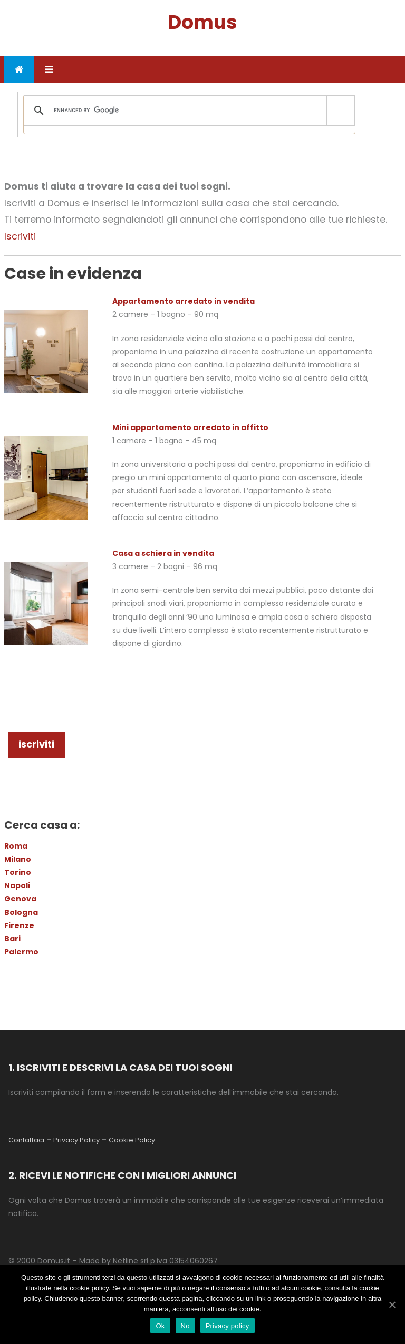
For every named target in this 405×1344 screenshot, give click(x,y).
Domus (202, 22)
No (185, 1326)
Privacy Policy (76, 1140)
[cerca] (187, 110)
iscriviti (36, 744)
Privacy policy (227, 1326)
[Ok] (392, 1304)
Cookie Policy (132, 1140)
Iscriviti (20, 236)
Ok (160, 1326)
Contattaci (26, 1140)
